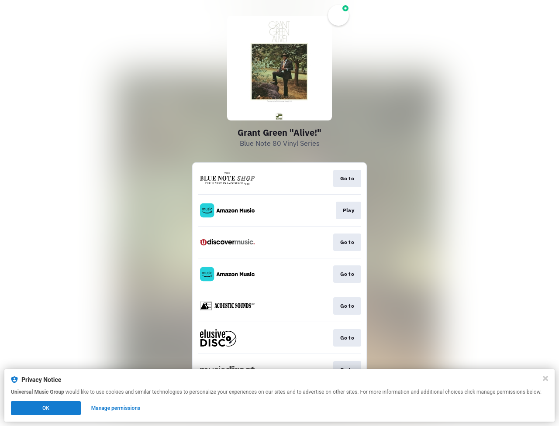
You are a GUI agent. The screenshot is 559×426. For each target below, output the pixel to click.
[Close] (545, 378)
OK (45, 408)
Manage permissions (116, 408)
